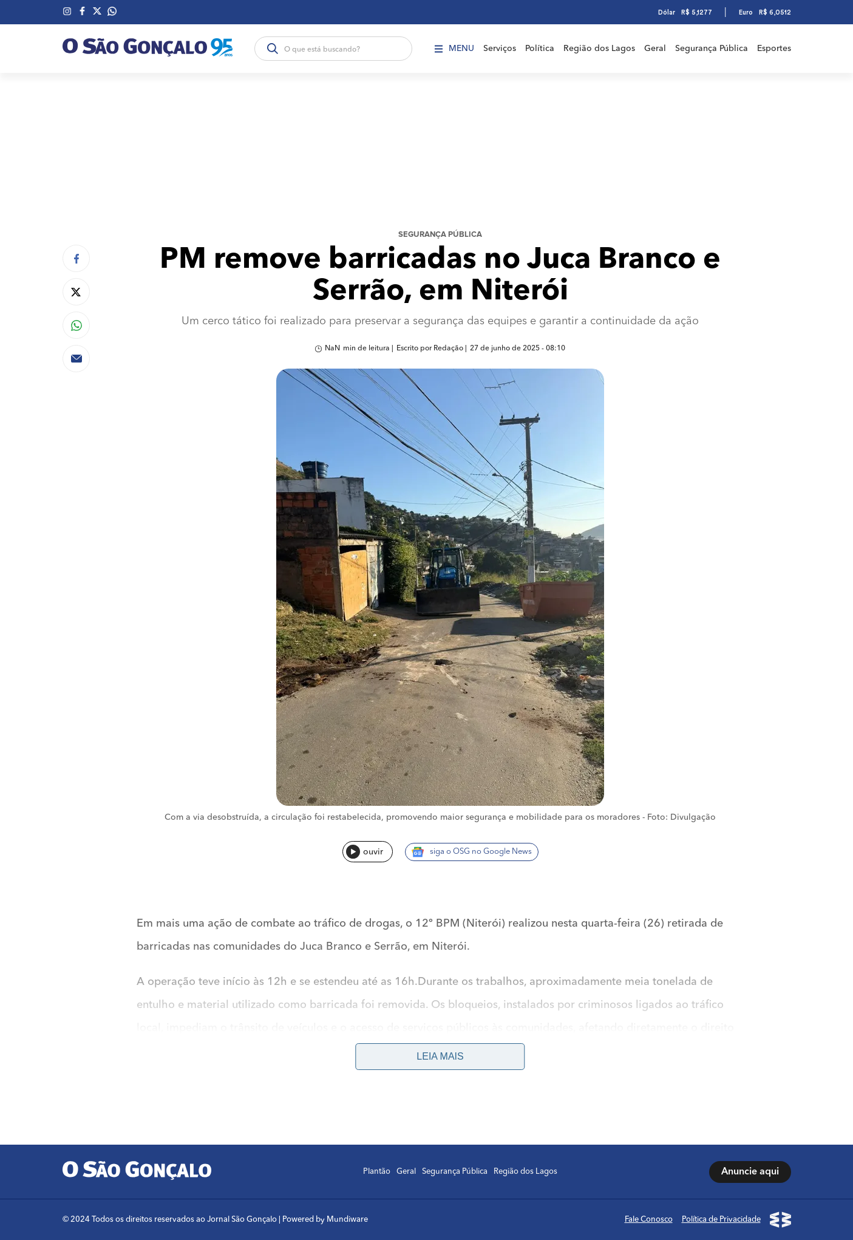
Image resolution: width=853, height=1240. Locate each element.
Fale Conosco (649, 1220)
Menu (454, 48)
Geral (655, 48)
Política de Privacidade (721, 1220)
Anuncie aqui (750, 1172)
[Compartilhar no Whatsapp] (76, 325)
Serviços (499, 48)
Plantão (376, 1172)
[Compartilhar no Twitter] (76, 291)
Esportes (774, 48)
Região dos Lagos (599, 48)
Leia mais (439, 1056)
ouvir (364, 852)
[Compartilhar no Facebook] (76, 258)
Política (539, 48)
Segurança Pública (711, 48)
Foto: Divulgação (681, 817)
